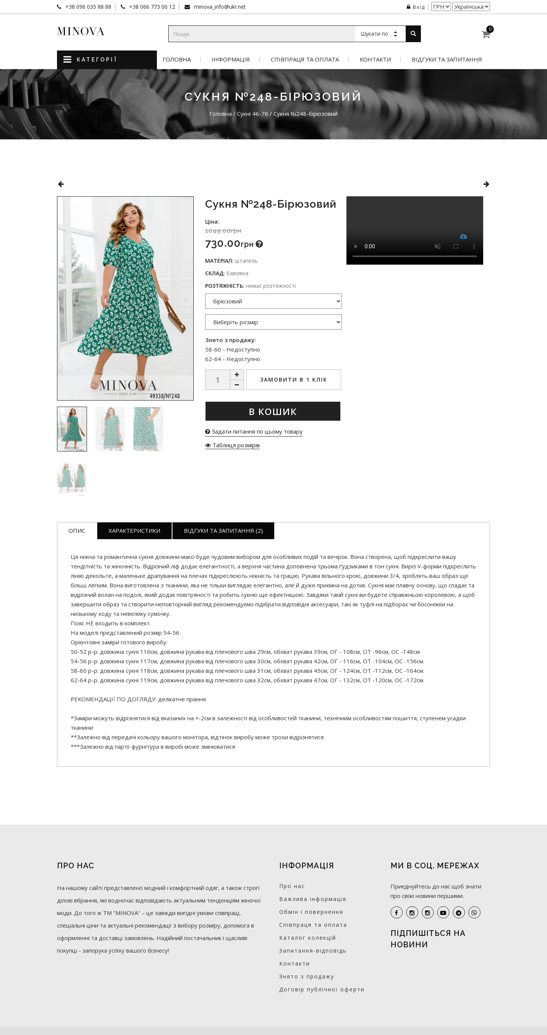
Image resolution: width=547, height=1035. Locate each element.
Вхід (416, 7)
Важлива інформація (312, 898)
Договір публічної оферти (322, 989)
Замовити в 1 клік (293, 379)
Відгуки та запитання (447, 59)
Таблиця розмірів (232, 445)
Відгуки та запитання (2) (223, 530)
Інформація (231, 59)
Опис (76, 530)
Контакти (375, 59)
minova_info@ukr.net (219, 6)
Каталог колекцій (307, 937)
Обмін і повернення (311, 911)
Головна (177, 59)
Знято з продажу (306, 976)
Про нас (292, 886)
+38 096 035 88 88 (87, 6)
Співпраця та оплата (305, 59)
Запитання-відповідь (313, 950)
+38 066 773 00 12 (151, 6)
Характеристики (134, 530)
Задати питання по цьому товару (254, 431)
